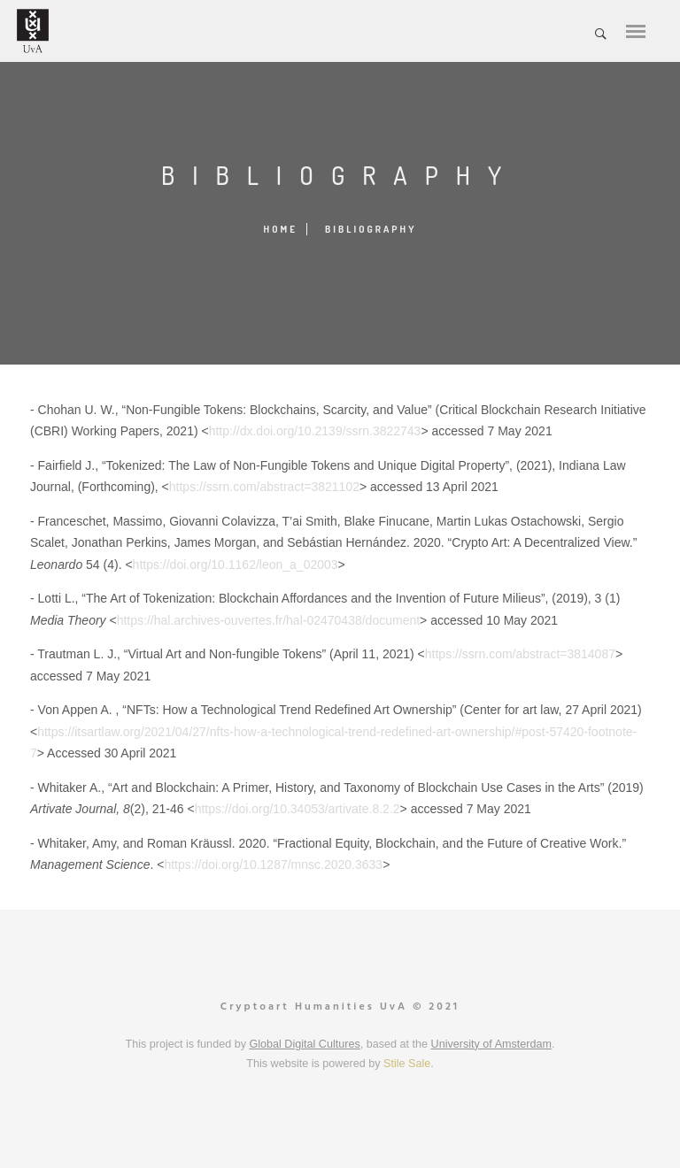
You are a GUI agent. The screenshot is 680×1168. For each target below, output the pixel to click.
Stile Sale (406, 1063)
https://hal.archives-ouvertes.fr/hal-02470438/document (268, 620)
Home (281, 229)
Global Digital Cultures (304, 1044)
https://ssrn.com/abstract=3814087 (520, 654)
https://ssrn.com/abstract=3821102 (264, 487)
